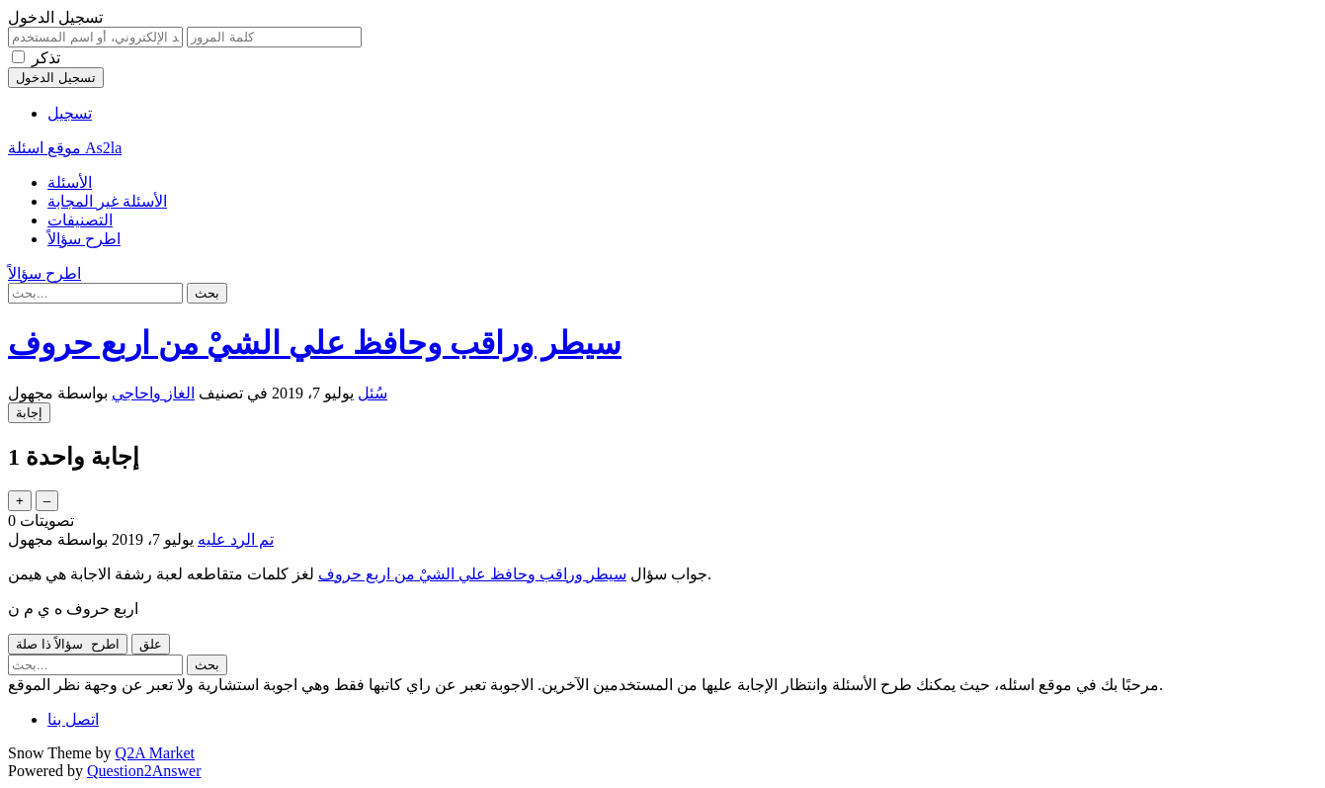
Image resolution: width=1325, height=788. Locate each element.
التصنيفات (80, 220)
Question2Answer (144, 770)
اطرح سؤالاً (84, 238)
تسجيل (69, 113)
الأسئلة (69, 182)
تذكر (46, 57)
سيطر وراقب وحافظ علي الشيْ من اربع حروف (472, 574)
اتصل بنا (73, 719)
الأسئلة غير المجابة (107, 201)
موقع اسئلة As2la (65, 147)
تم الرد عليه (236, 539)
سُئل (372, 393)
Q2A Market (155, 752)
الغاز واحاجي (153, 393)
